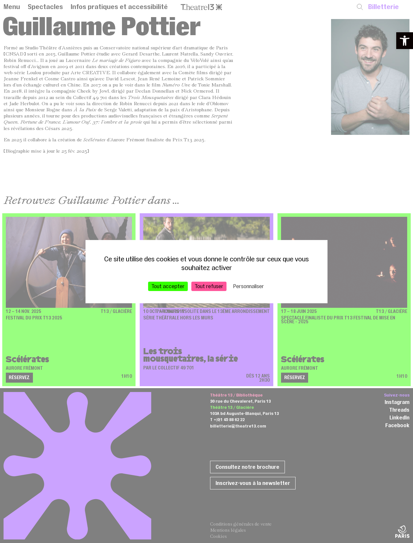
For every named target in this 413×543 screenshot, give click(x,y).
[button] (404, 40)
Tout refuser (209, 286)
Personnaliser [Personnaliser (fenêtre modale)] (248, 286)
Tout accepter (168, 286)
